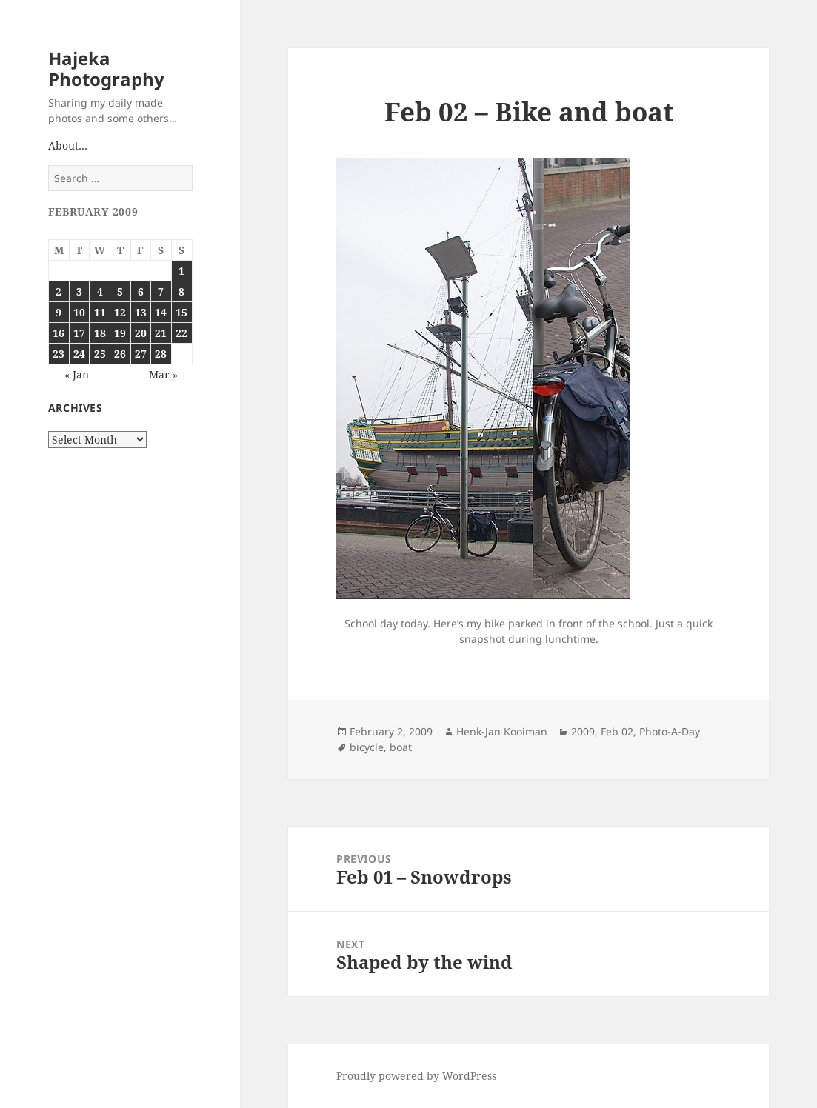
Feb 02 (617, 731)
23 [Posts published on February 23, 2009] (58, 354)
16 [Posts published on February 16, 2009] (58, 333)
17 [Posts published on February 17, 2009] (79, 333)
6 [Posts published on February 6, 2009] (141, 291)
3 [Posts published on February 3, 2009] (79, 291)
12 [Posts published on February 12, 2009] (120, 312)
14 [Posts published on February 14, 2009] (161, 312)
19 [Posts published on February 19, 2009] (120, 333)
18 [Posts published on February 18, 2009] (100, 333)
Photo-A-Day (669, 731)
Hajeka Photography (106, 68)
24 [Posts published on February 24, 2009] (79, 354)
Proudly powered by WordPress (416, 1076)
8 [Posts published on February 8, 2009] (181, 291)
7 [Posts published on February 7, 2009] (161, 291)
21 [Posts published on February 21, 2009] (161, 333)
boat (401, 747)
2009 (583, 731)
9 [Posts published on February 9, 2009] (58, 312)
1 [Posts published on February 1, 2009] (181, 271)
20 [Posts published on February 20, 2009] (141, 333)
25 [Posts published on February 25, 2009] (100, 354)
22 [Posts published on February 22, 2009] (181, 333)
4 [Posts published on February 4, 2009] (100, 291)
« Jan (76, 374)
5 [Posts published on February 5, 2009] (120, 291)
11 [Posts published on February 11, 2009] (100, 312)
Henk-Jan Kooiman (501, 731)
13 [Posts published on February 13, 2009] (141, 312)
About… (67, 145)
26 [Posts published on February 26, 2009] (120, 354)
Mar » (163, 374)
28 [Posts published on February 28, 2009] (161, 354)
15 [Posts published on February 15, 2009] (181, 312)
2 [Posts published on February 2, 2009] (58, 291)
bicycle (367, 747)
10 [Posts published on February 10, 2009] (79, 312)
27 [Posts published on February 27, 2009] (141, 354)
